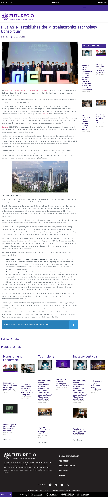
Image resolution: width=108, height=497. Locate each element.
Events (62, 475)
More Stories (7, 439)
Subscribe (6, 495)
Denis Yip (5, 127)
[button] (84, 8)
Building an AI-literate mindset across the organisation (101, 68)
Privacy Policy (57, 490)
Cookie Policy (76, 490)
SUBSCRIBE (102, 2)
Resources (63, 471)
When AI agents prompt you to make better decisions (9, 427)
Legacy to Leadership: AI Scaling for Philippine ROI (100, 119)
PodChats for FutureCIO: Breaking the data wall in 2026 (62, 382)
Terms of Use (66, 490)
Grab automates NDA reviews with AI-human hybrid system (86, 122)
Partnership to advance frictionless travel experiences (96, 385)
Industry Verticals (85, 356)
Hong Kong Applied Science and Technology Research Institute (26, 90)
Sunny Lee (45, 114)
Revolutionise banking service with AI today (79, 431)
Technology (46, 356)
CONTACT (55, 2)
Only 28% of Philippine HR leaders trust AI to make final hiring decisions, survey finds (27, 389)
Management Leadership (12, 358)
